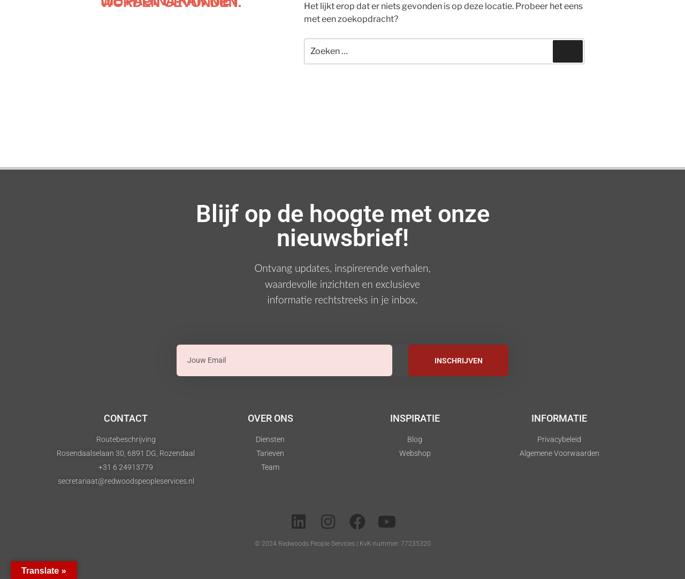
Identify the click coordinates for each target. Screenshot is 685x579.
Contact (126, 418)
